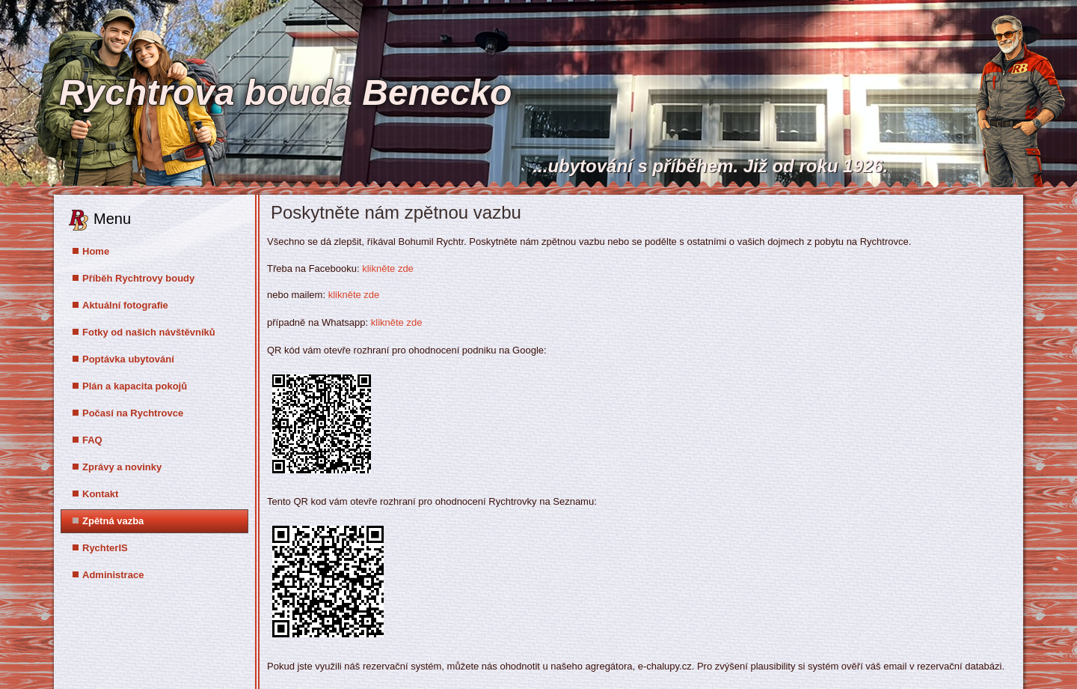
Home (95, 251)
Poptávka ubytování (128, 359)
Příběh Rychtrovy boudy (138, 278)
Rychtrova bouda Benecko (285, 92)
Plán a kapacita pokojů (134, 386)
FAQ (92, 440)
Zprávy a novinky (122, 467)
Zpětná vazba (113, 520)
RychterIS (105, 547)
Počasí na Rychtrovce (132, 413)
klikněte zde (388, 268)
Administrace (113, 574)
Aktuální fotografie (125, 305)
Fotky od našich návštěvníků (148, 332)
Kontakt (100, 494)
